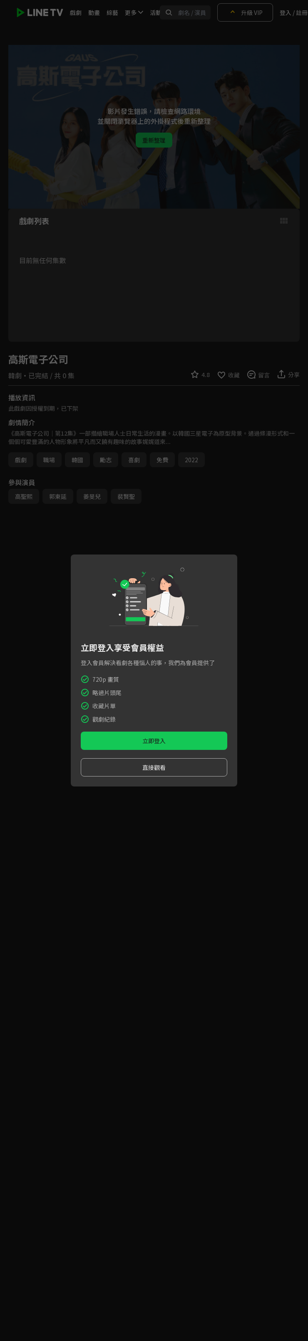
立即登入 (154, 741)
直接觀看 (154, 767)
